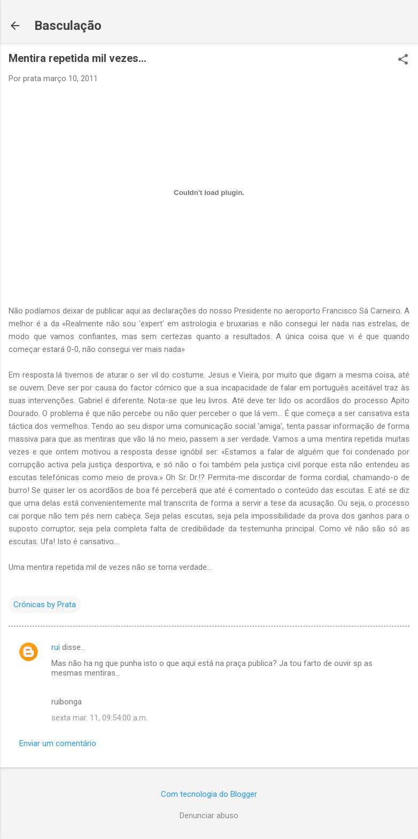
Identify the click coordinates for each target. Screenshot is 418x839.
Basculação (68, 25)
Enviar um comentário (57, 743)
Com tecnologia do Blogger (209, 794)
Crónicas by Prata (44, 604)
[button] (403, 60)
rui (55, 647)
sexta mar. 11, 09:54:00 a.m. (99, 718)
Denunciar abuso (209, 815)
